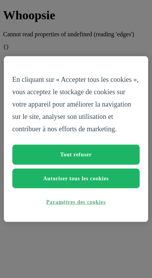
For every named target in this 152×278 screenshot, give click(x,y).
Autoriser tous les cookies (76, 178)
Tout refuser (76, 155)
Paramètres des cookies (76, 202)
